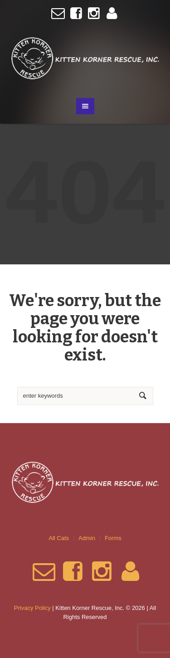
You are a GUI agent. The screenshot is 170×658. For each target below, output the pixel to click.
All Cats (59, 538)
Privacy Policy (32, 607)
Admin (86, 538)
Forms (113, 538)
